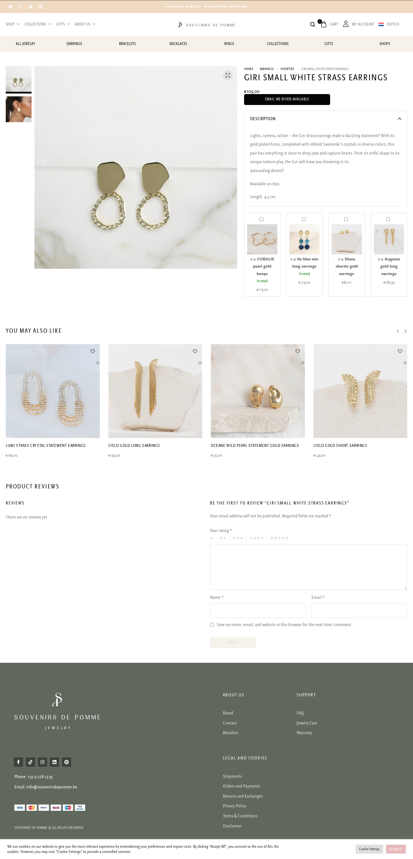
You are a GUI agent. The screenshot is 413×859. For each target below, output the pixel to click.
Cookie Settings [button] (369, 849)
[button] (44, 160)
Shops (384, 44)
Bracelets (127, 44)
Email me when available (287, 99)
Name (216, 597)
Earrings (74, 44)
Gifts (62, 24)
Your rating (221, 530)
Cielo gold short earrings (340, 445)
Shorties (287, 69)
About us (85, 24)
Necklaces (178, 44)
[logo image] (206, 24)
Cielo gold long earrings (134, 445)
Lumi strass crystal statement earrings (46, 445)
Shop (12, 24)
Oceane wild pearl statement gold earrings (255, 445)
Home (248, 69)
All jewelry (25, 44)
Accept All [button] (395, 849)
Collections (37, 24)
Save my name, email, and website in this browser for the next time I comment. (284, 624)
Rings (229, 44)
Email (317, 597)
